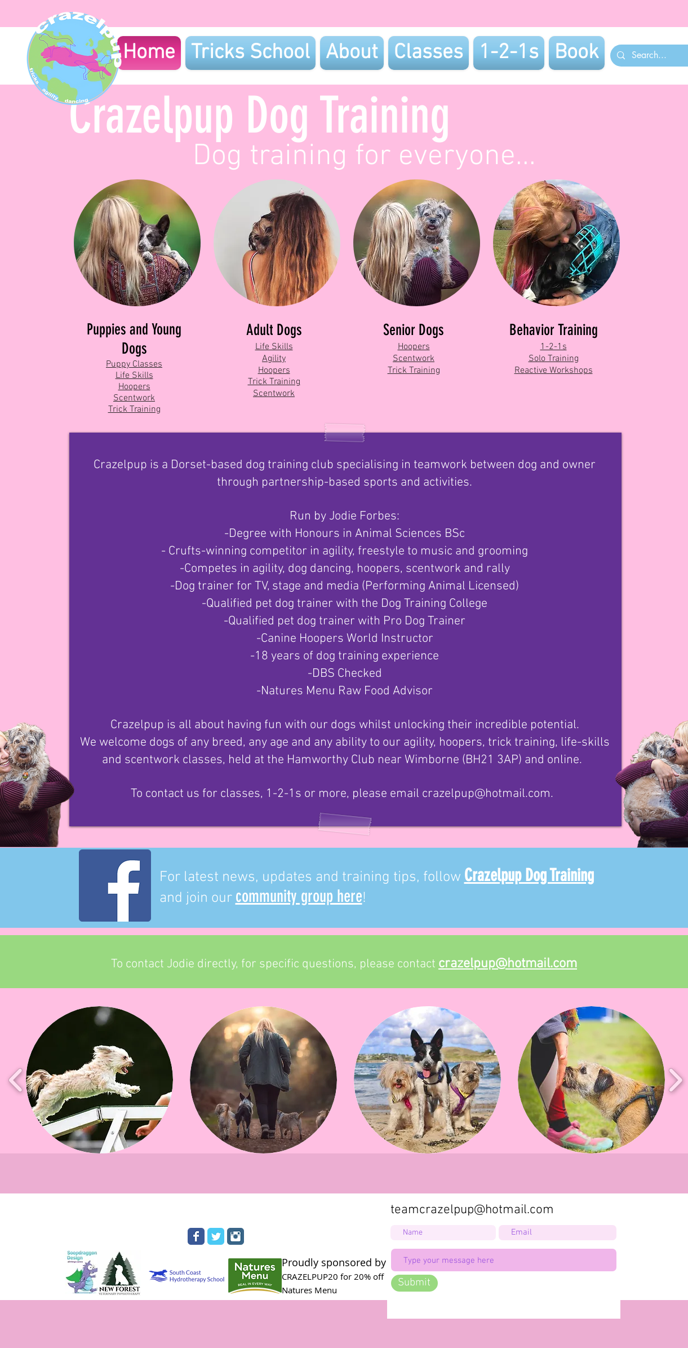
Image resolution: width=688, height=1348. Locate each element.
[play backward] (16, 1080)
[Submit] (414, 1283)
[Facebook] (115, 885)
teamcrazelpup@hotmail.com (472, 1210)
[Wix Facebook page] (196, 1236)
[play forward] (675, 1080)
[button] (99, 1079)
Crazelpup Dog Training (529, 875)
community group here (299, 896)
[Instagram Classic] (235, 1236)
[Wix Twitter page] (215, 1236)
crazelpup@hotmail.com (486, 793)
